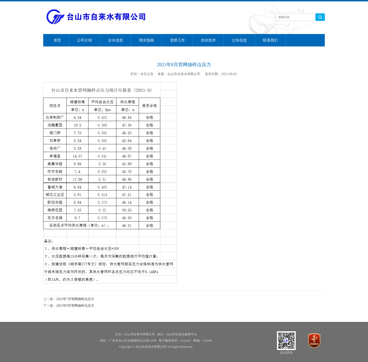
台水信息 (115, 40)
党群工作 (177, 40)
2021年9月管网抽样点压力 (75, 305)
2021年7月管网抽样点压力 (75, 299)
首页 (57, 40)
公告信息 (239, 40)
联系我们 (270, 40)
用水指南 (146, 40)
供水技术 (208, 40)
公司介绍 (84, 40)
